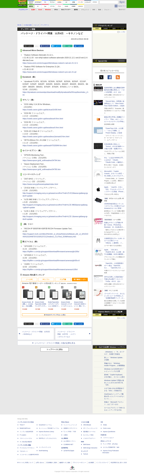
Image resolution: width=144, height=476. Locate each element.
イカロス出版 (85, 422)
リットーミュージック (70, 425)
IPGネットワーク (106, 441)
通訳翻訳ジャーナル (89, 431)
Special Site (102, 61)
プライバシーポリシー (79, 462)
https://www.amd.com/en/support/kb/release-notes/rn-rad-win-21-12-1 (50, 63)
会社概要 (91, 462)
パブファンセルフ (108, 438)
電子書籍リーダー (80, 279)
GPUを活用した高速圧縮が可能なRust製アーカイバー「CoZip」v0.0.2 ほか (113, 279)
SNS (93, 9)
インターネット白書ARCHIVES (29, 454)
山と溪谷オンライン (70, 441)
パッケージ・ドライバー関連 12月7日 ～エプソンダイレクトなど (66, 334)
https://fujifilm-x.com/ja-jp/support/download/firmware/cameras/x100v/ (50, 269)
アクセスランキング (105, 25)
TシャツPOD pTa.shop (110, 444)
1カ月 (122, 28)
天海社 (105, 425)
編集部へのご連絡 (64, 462)
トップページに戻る (54, 349)
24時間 (105, 28)
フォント (107, 9)
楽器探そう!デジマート (70, 428)
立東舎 (66, 435)
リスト (37, 46)
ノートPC (29, 279)
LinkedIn (80, 46)
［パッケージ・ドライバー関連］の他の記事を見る (54, 343)
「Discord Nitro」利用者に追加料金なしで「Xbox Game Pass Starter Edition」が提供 (114, 103)
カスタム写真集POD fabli (111, 447)
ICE (102, 422)
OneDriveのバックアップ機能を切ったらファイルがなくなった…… (114, 396)
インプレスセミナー (45, 435)
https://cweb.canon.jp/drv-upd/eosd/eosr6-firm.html (43, 119)
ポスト (30, 46)
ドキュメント (85, 9)
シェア (46, 46)
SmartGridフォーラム (45, 425)
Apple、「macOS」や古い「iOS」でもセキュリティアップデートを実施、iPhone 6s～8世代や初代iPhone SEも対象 (114, 191)
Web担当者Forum (25, 428)
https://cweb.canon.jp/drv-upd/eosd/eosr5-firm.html (43, 128)
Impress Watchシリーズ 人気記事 (110, 312)
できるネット (24, 451)
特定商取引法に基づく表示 (119, 462)
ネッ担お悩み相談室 (26, 441)
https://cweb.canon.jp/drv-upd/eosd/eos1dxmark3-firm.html (46, 137)
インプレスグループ (102, 462)
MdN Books (86, 444)
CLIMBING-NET (68, 444)
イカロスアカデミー (89, 438)
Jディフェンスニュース (90, 428)
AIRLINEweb (87, 425)
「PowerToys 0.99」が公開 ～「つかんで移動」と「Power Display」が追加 (113, 130)
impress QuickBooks (109, 431)
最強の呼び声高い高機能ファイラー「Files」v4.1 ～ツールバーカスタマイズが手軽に (114, 119)
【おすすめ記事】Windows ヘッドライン (111, 347)
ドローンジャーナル (26, 438)
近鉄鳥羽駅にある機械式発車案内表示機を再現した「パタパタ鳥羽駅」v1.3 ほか (114, 90)
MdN (82, 441)
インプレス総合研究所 (26, 431)
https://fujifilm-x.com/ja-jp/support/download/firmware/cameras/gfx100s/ (51, 252)
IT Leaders (23, 435)
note (69, 46)
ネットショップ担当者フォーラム (49, 428)
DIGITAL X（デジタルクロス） (48, 438)
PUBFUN (103, 435)
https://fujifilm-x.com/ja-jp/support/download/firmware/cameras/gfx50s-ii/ (51, 260)
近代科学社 (64, 448)
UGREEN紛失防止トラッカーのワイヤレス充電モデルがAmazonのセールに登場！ (114, 206)
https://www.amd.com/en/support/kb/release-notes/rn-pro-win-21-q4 (49, 72)
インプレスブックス (45, 447)
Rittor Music (65, 422)
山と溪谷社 (64, 438)
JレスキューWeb (88, 435)
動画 (99, 9)
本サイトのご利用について (25, 462)
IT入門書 (63, 279)
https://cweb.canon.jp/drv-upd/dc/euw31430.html (42, 110)
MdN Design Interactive (90, 448)
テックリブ (84, 451)
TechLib (85, 454)
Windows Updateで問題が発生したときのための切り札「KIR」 (114, 382)
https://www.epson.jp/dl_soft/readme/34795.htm (42, 169)
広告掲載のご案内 (51, 462)
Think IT (22, 425)
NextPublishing (43, 450)
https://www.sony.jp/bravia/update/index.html (40, 184)
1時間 (97, 28)
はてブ (58, 46)
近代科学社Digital (69, 450)
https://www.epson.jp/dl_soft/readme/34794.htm (42, 160)
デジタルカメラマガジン (27, 448)
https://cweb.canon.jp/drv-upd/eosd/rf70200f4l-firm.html (44, 145)
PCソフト (46, 279)
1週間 (114, 28)
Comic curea (106, 428)
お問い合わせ (40, 462)
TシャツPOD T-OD (70, 431)
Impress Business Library (46, 431)
